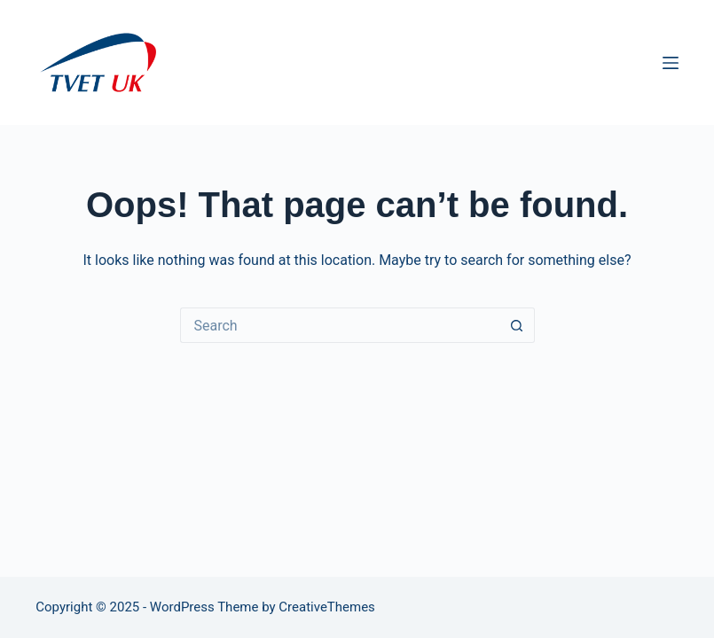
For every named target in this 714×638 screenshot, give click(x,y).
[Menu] (671, 63)
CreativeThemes (327, 607)
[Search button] (517, 325)
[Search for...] (339, 325)
